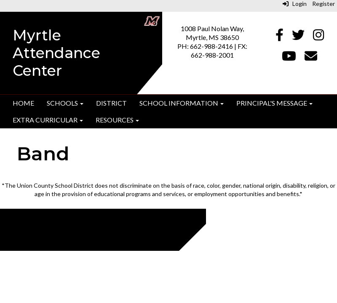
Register (323, 3)
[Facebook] (279, 37)
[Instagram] (318, 37)
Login (295, 3)
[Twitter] (298, 37)
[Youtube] (289, 58)
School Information (181, 103)
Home (23, 103)
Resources (117, 120)
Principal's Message (274, 103)
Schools (65, 103)
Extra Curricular (48, 120)
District (111, 103)
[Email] (310, 58)
